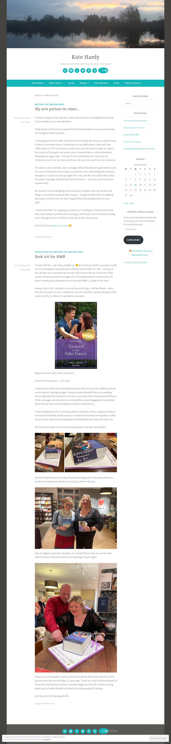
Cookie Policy (47, 739)
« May (126, 203)
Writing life (41, 104)
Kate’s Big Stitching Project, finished (139, 148)
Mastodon (103, 71)
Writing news (56, 104)
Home (116, 83)
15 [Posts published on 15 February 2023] (135, 184)
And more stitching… (133, 141)
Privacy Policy (133, 83)
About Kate (55, 83)
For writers (101, 83)
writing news (46, 237)
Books (83, 83)
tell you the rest (60, 225)
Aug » (131, 203)
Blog (71, 83)
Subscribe (133, 239)
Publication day (44, 252)
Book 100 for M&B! (50, 257)
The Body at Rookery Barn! (135, 120)
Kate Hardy (86, 57)
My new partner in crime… (57, 109)
